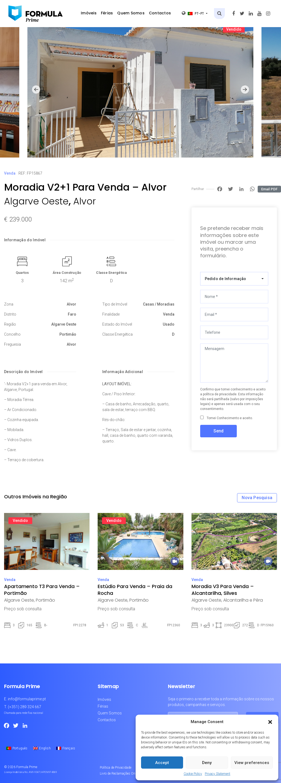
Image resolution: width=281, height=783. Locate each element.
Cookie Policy (193, 774)
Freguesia (12, 344)
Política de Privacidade (115, 767)
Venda (9, 173)
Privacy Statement (217, 774)
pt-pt (193, 13)
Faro (72, 314)
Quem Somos (131, 13)
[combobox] (234, 278)
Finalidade (111, 314)
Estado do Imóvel (117, 324)
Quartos (22, 273)
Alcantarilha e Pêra (243, 600)
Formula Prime (26, 767)
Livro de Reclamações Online (120, 773)
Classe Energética (111, 273)
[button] (270, 721)
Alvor (84, 201)
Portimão (67, 334)
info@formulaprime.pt (27, 699)
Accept (162, 762)
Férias (107, 13)
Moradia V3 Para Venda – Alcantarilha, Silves (222, 589)
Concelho (12, 334)
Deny (207, 762)
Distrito (10, 314)
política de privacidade (220, 394)
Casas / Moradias (158, 304)
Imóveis (89, 13)
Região (10, 324)
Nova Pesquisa (257, 497)
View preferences (251, 762)
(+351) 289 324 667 (24, 707)
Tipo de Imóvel (114, 304)
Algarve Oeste (36, 201)
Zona (8, 304)
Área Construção (67, 273)
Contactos (160, 13)
